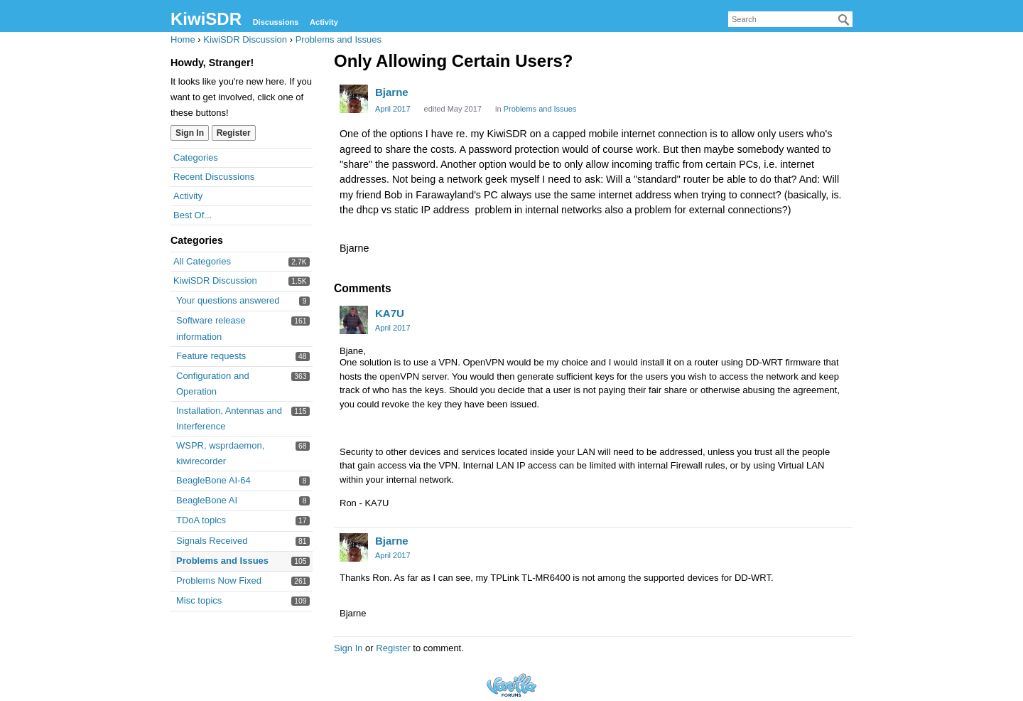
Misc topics (199, 600)
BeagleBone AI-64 (213, 480)
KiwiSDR (206, 18)
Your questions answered (228, 300)
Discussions (276, 22)
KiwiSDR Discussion (215, 280)
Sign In (189, 133)
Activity (324, 22)
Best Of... (192, 215)
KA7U (389, 313)
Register (234, 133)
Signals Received (211, 540)
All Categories (202, 261)
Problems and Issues (222, 560)
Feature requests (211, 355)
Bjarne (391, 92)
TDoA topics (201, 520)
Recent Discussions (213, 176)
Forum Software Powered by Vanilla (511, 685)
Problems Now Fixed (218, 580)
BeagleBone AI (206, 500)
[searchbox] (790, 19)
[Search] (844, 20)
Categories (195, 157)
